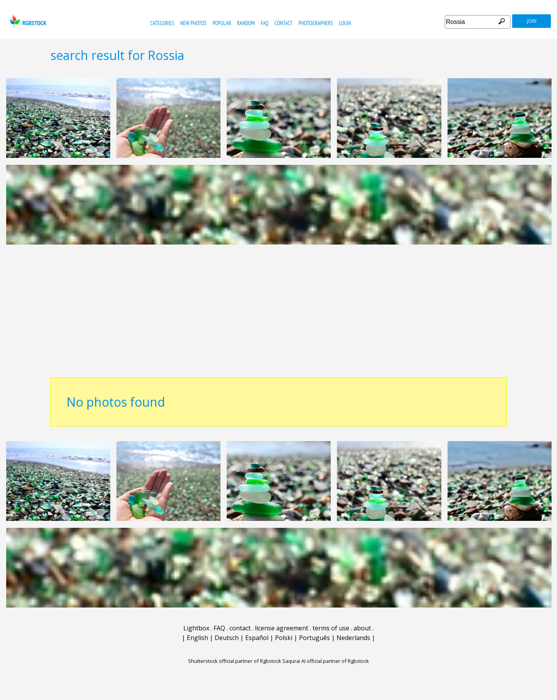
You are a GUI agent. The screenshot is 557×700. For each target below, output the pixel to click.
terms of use (331, 628)
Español (256, 637)
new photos (193, 23)
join (531, 21)
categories (162, 23)
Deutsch (227, 637)
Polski (283, 637)
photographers (316, 23)
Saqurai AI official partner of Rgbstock (325, 660)
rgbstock (27, 21)
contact (284, 23)
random (246, 23)
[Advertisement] (278, 315)
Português (314, 637)
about (362, 628)
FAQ (264, 23)
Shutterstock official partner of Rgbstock (234, 660)
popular (221, 23)
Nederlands (353, 637)
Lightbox (196, 628)
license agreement (281, 628)
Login (345, 23)
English (197, 637)
